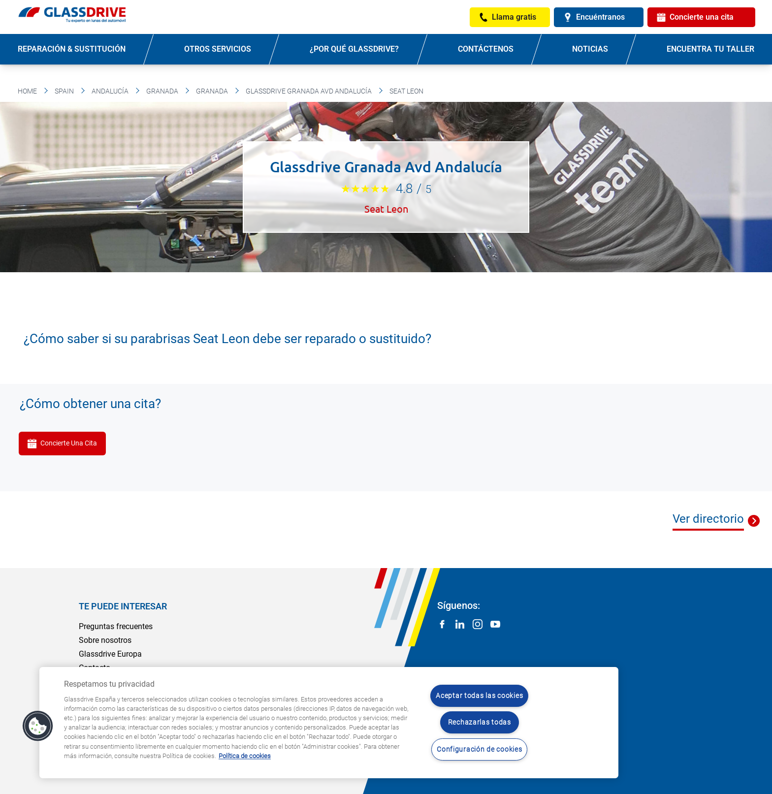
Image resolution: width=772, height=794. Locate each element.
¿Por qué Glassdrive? (354, 49)
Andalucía (110, 91)
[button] (38, 726)
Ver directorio (708, 519)
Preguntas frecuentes (116, 626)
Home (27, 91)
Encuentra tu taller (710, 49)
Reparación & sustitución (72, 49)
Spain (64, 91)
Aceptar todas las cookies (479, 696)
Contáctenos (486, 49)
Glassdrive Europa (110, 654)
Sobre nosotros (105, 640)
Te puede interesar (123, 606)
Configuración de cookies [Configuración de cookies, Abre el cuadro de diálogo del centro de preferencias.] (479, 749)
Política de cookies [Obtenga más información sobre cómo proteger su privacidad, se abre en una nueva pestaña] (245, 756)
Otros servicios (217, 49)
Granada (162, 91)
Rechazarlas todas (479, 722)
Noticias (590, 49)
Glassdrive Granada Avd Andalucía (309, 91)
